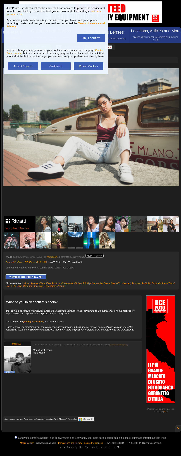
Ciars (42, 283)
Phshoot (136, 283)
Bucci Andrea (31, 283)
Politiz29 (146, 283)
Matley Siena (103, 283)
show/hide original (118, 344)
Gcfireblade (67, 283)
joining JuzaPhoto (33, 321)
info (165, 412)
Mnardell (126, 283)
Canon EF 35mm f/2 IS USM (32, 262)
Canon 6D (11, 262)
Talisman (38, 286)
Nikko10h (52, 257)
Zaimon (61, 286)
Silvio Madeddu (24, 286)
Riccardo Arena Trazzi (163, 283)
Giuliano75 (79, 283)
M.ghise (91, 283)
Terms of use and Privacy (70, 443)
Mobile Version (27, 443)
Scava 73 (10, 286)
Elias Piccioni (53, 283)
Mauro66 (115, 283)
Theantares (50, 286)
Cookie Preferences (93, 443)
